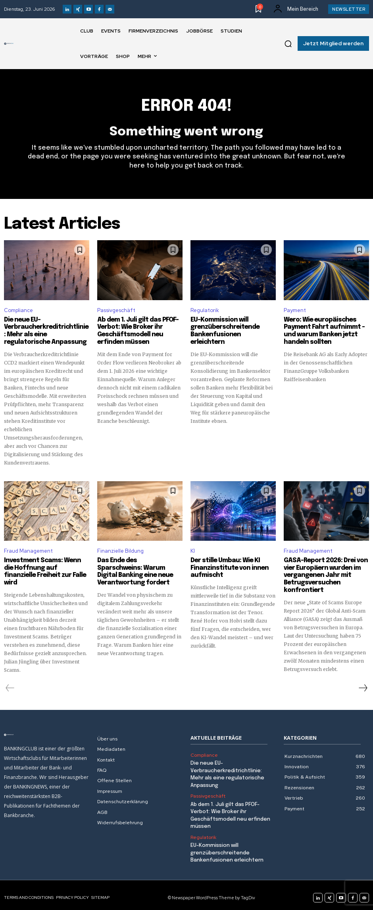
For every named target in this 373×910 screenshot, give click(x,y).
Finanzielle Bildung (120, 549)
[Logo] (8, 43)
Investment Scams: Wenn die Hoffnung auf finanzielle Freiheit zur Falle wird (45, 566)
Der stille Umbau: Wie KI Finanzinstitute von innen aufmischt (226, 566)
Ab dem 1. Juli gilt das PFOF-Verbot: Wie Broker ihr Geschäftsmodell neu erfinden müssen (135, 331)
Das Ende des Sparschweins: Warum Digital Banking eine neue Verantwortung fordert (139, 566)
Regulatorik (204, 310)
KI (192, 549)
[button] (288, 43)
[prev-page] (10, 684)
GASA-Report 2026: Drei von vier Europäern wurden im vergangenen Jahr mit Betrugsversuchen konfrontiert (322, 573)
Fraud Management (28, 549)
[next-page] (362, 684)
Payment (295, 310)
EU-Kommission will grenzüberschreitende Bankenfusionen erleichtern (230, 327)
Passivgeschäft (116, 310)
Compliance (18, 310)
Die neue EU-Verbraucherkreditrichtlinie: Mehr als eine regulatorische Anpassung (44, 331)
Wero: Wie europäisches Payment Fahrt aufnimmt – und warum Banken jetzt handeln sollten (321, 331)
